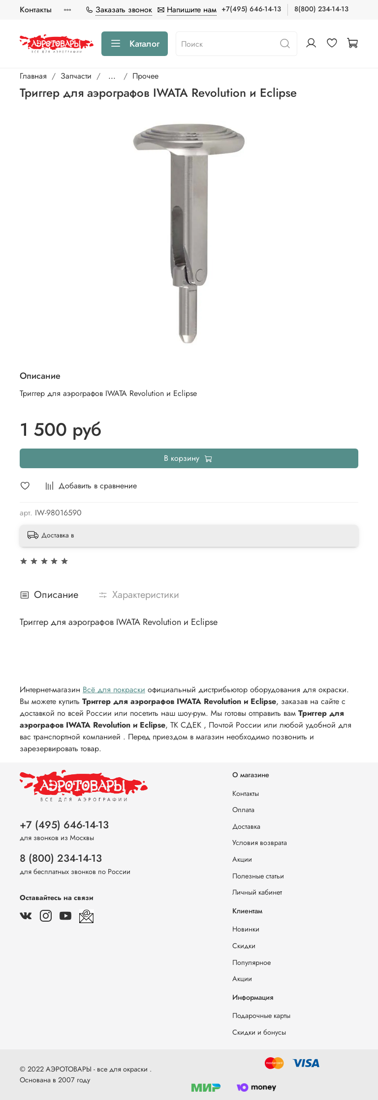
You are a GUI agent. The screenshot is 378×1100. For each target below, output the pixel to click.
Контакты (36, 9)
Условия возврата (259, 842)
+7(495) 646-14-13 (251, 9)
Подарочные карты (261, 1015)
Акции (242, 859)
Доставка (246, 826)
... (112, 76)
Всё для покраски (114, 689)
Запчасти (76, 76)
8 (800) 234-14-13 (61, 858)
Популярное (251, 962)
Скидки (243, 946)
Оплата (243, 810)
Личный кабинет (257, 892)
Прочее (145, 76)
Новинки (245, 929)
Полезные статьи (258, 876)
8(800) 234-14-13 (321, 9)
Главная (33, 76)
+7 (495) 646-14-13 (64, 825)
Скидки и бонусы (259, 1032)
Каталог (134, 43)
